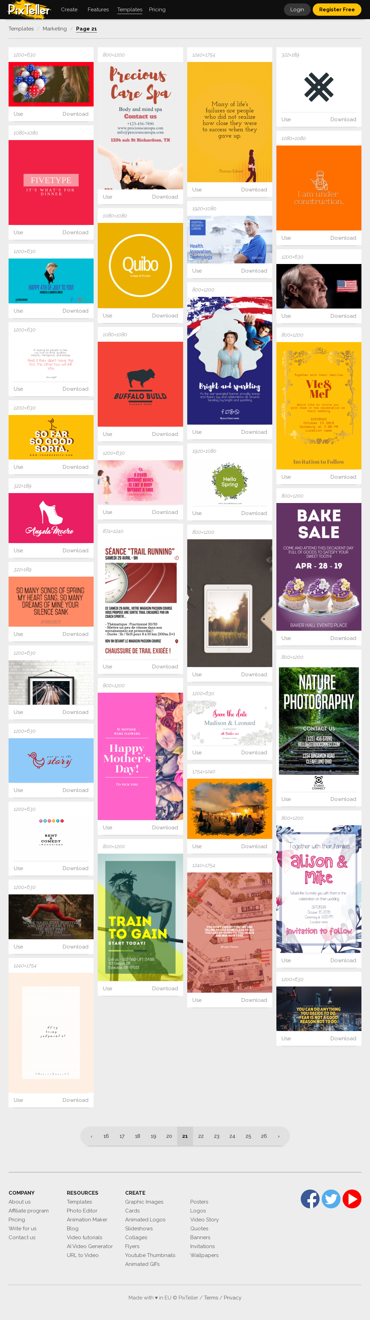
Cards (132, 1211)
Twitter (331, 1199)
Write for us (22, 1228)
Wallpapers (204, 1255)
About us (20, 1202)
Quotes (199, 1228)
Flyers (132, 1246)
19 (153, 1136)
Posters (199, 1202)
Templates (79, 1202)
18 (137, 1136)
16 (106, 1136)
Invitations (202, 1246)
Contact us (22, 1237)
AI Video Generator (90, 1246)
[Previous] (89, 1136)
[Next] (281, 1136)
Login (297, 10)
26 (264, 1136)
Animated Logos (145, 1220)
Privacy (232, 1298)
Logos (198, 1211)
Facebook (310, 1199)
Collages (136, 1237)
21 (185, 1136)
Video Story (204, 1220)
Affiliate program (29, 1211)
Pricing (17, 1220)
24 (232, 1136)
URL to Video (83, 1255)
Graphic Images (144, 1202)
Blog (73, 1228)
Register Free (337, 10)
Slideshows (139, 1228)
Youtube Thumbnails (150, 1255)
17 (122, 1136)
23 (216, 1136)
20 (169, 1136)
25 (248, 1136)
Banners (200, 1237)
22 (201, 1136)
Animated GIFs (142, 1264)
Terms (211, 1298)
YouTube (352, 1199)
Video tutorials (84, 1237)
